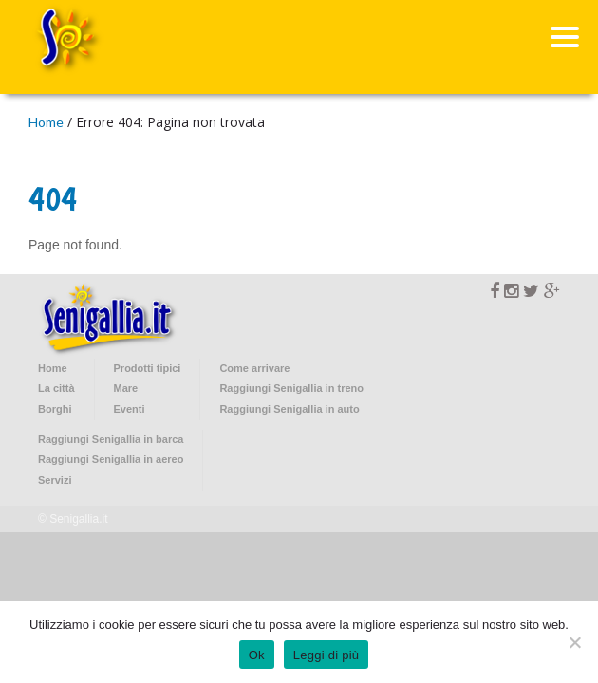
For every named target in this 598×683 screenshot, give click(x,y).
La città (56, 388)
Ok (257, 655)
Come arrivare (254, 368)
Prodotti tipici (147, 368)
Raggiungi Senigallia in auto (289, 409)
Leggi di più (326, 655)
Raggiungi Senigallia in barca (110, 439)
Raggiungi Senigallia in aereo (110, 459)
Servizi (54, 480)
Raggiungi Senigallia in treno (291, 388)
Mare (126, 388)
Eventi (129, 409)
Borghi (54, 409)
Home (46, 122)
